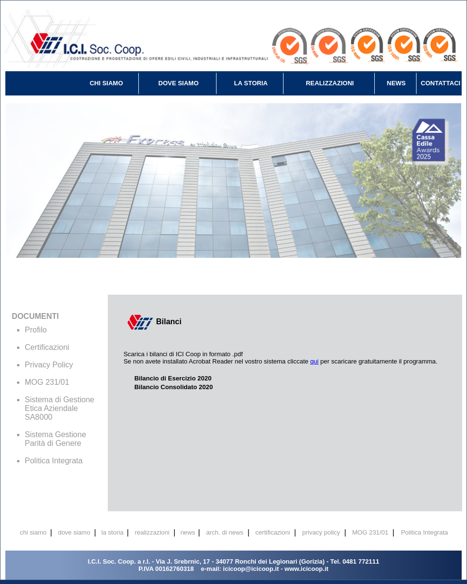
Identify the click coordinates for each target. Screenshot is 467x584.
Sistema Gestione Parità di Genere (55, 438)
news (188, 532)
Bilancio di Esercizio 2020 (173, 378)
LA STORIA (250, 83)
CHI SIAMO (106, 83)
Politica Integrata (54, 461)
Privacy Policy (49, 365)
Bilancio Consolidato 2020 (173, 387)
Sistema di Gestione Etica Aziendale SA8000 (59, 408)
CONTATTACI (441, 83)
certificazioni (272, 532)
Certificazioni (47, 347)
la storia (112, 532)
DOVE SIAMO (178, 83)
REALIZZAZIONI (330, 83)
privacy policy (321, 532)
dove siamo (74, 532)
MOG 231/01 (47, 382)
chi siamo (33, 532)
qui (314, 361)
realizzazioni (152, 532)
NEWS (396, 83)
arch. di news (225, 532)
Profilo (36, 330)
